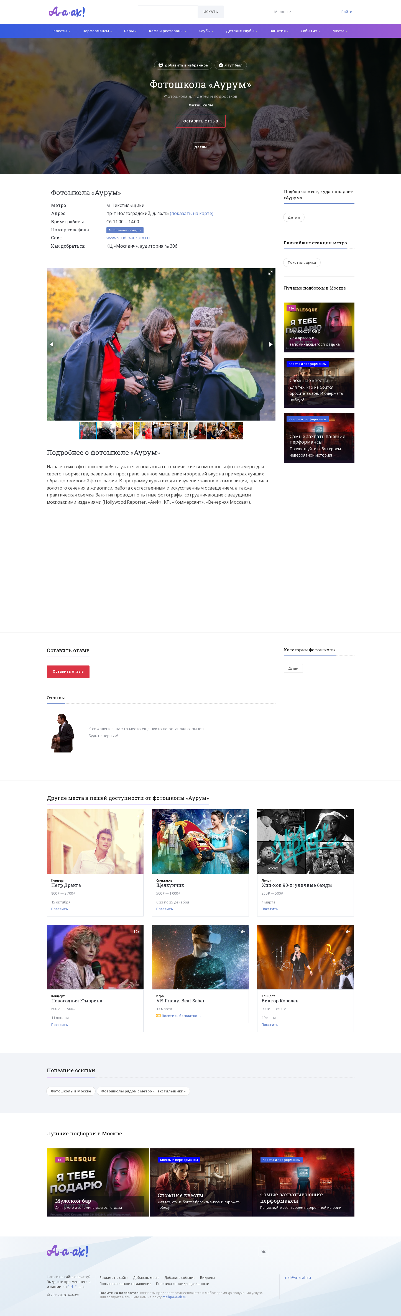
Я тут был (230, 65)
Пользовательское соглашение (125, 1283)
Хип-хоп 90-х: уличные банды (297, 885)
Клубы (206, 30)
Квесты (61, 30)
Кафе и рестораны (167, 30)
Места (340, 30)
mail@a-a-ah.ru (174, 1297)
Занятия (279, 30)
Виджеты (207, 1277)
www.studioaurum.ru (128, 238)
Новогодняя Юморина (76, 1000)
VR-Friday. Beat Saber (180, 1000)
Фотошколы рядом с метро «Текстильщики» (143, 1091)
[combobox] (168, 12)
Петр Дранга (66, 885)
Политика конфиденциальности (182, 1283)
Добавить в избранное (183, 65)
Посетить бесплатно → (181, 1015)
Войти (346, 11)
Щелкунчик (170, 885)
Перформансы (97, 30)
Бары (130, 30)
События (310, 30)
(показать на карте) (191, 213)
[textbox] (168, 8)
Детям (200, 146)
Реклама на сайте (113, 1277)
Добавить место (146, 1277)
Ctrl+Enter (75, 1286)
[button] (270, 272)
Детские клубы (241, 30)
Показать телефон (125, 230)
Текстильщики (302, 262)
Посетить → (61, 909)
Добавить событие (179, 1277)
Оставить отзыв (200, 121)
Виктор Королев (280, 1000)
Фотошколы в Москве (71, 1091)
